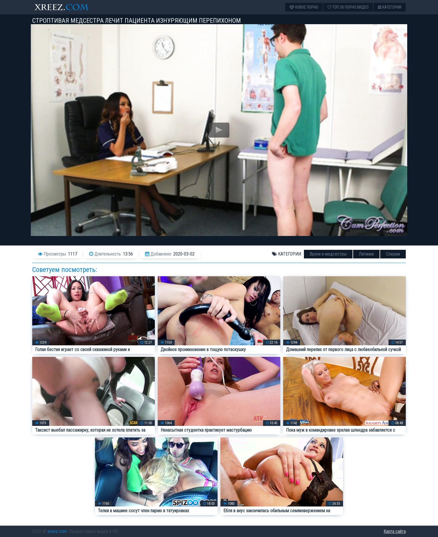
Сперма (393, 254)
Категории (389, 7)
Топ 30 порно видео (348, 7)
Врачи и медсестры (328, 254)
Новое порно (304, 7)
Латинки (366, 254)
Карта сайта (395, 531)
